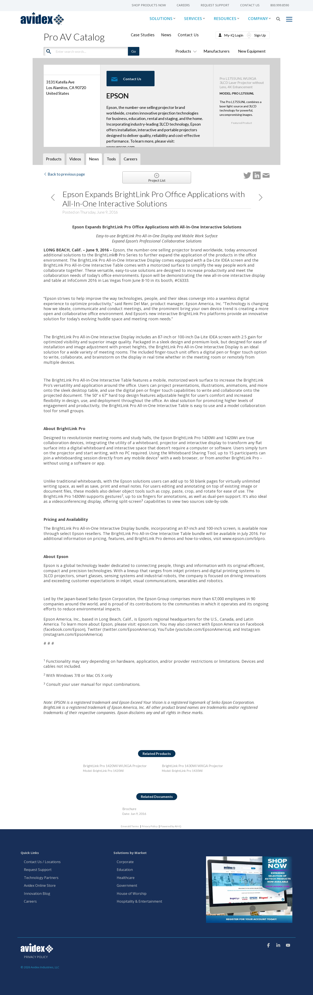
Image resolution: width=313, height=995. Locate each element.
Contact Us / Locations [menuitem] (42, 862)
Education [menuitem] (125, 870)
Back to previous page (64, 174)
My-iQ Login (233, 35)
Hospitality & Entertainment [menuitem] (140, 901)
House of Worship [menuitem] (132, 894)
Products (185, 51)
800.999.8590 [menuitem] (279, 5)
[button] (289, 19)
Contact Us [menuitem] (250, 5)
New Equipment (252, 51)
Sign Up (260, 35)
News (166, 34)
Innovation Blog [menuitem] (37, 894)
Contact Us (188, 34)
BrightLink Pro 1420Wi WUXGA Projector (115, 766)
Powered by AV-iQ (170, 826)
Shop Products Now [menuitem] (149, 5)
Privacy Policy (150, 826)
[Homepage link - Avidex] (37, 950)
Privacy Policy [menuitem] (36, 957)
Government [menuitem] (127, 886)
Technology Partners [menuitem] (41, 878)
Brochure (129, 809)
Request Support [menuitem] (215, 5)
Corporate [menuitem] (125, 862)
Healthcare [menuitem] (126, 878)
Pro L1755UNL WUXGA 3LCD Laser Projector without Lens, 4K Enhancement (242, 82)
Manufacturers (216, 51)
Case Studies (143, 34)
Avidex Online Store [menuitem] (40, 886)
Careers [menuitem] (183, 5)
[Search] (278, 19)
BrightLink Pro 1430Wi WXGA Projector (192, 766)
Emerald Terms (130, 826)
